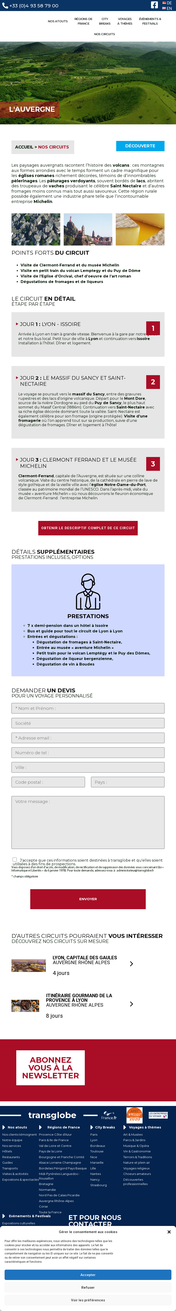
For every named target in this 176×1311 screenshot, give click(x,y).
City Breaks (105, 1140)
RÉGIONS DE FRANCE (84, 21)
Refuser (88, 1287)
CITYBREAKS (106, 21)
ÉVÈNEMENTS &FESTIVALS (151, 21)
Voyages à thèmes (145, 1140)
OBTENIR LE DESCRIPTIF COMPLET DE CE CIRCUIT (88, 528)
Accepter (88, 1275)
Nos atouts (17, 1140)
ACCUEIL (24, 147)
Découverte (140, 146)
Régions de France (63, 1140)
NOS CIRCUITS (105, 34)
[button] (169, 1232)
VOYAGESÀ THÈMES (126, 21)
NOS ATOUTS (59, 21)
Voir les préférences (88, 1300)
